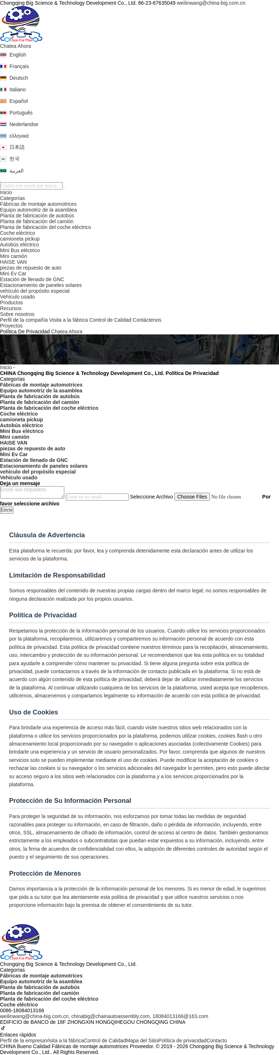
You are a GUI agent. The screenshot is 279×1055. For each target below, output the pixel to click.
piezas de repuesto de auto (30, 268)
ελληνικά (19, 136)
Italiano (17, 89)
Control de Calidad (110, 320)
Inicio (6, 192)
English (17, 55)
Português (21, 113)
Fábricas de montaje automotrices (38, 204)
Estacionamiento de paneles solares (41, 285)
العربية (16, 171)
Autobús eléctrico (19, 244)
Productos (11, 302)
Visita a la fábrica (68, 320)
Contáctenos (147, 320)
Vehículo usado (17, 297)
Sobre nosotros (17, 314)
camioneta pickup (20, 239)
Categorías (12, 198)
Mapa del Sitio (142, 1040)
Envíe (7, 510)
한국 (14, 159)
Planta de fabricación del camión (36, 221)
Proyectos (11, 326)
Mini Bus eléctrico (20, 250)
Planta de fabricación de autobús (37, 215)
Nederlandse (23, 124)
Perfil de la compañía (24, 320)
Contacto (217, 1040)
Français (19, 66)
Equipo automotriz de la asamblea (38, 210)
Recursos (10, 308)
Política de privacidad (182, 1040)
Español (18, 101)
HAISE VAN (13, 262)
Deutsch (18, 78)
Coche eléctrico (17, 233)
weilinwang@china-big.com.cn (211, 3)
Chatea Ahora (15, 46)
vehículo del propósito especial (34, 291)
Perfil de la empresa (22, 1040)
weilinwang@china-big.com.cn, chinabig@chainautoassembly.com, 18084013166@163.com (104, 1016)
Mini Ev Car (13, 273)
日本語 (17, 147)
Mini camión (13, 256)
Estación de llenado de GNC (32, 279)
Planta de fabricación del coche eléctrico (45, 227)
